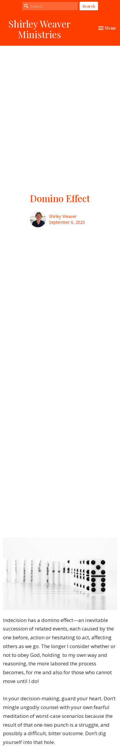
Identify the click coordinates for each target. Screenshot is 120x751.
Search (89, 6)
